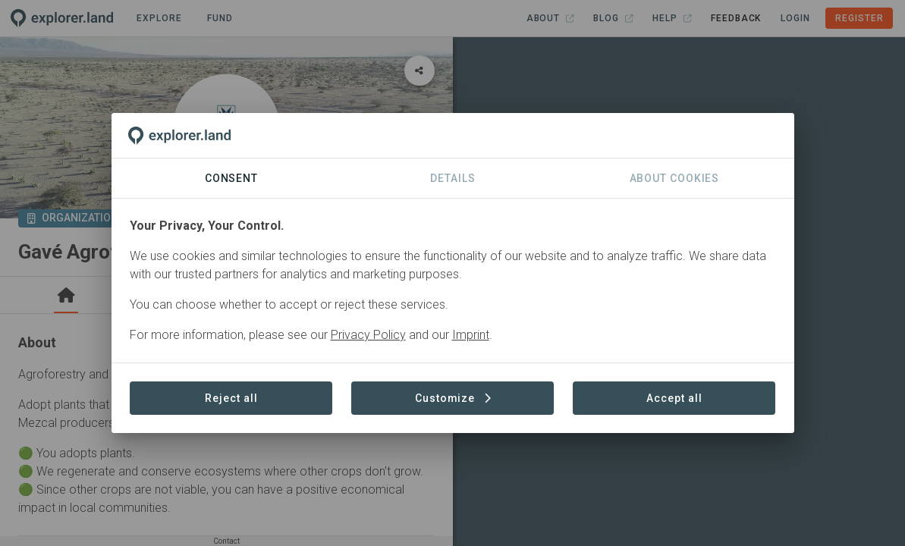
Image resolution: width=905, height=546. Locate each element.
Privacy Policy (368, 335)
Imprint (470, 335)
